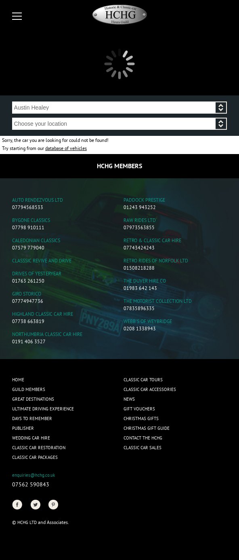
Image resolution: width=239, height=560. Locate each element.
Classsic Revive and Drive (41, 261)
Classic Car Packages (35, 458)
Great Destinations (33, 399)
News (129, 399)
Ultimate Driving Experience (43, 409)
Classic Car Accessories (150, 390)
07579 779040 (28, 248)
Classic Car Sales (142, 448)
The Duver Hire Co (145, 282)
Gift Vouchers (139, 409)
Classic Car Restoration (38, 448)
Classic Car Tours (143, 380)
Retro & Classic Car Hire (152, 241)
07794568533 (27, 208)
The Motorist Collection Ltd (158, 302)
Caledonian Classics (36, 241)
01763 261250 (28, 282)
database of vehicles (66, 149)
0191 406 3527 (29, 342)
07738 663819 (28, 322)
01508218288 (139, 269)
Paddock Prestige (144, 201)
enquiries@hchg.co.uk (33, 475)
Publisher (23, 428)
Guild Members (28, 390)
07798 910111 (28, 228)
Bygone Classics (31, 221)
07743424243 (139, 248)
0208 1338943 (140, 329)
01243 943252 (140, 208)
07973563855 (139, 228)
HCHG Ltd (27, 523)
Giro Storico (26, 295)
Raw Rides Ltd (140, 221)
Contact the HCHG (143, 438)
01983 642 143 (140, 289)
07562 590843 (30, 485)
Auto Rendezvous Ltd (37, 201)
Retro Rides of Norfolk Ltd (156, 261)
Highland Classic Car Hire (42, 315)
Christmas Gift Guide (147, 428)
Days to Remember (32, 419)
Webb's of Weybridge (148, 322)
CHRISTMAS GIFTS (141, 419)
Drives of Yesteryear (36, 274)
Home (18, 380)
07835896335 (139, 309)
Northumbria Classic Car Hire (47, 335)
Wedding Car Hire (31, 438)
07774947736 (27, 302)
